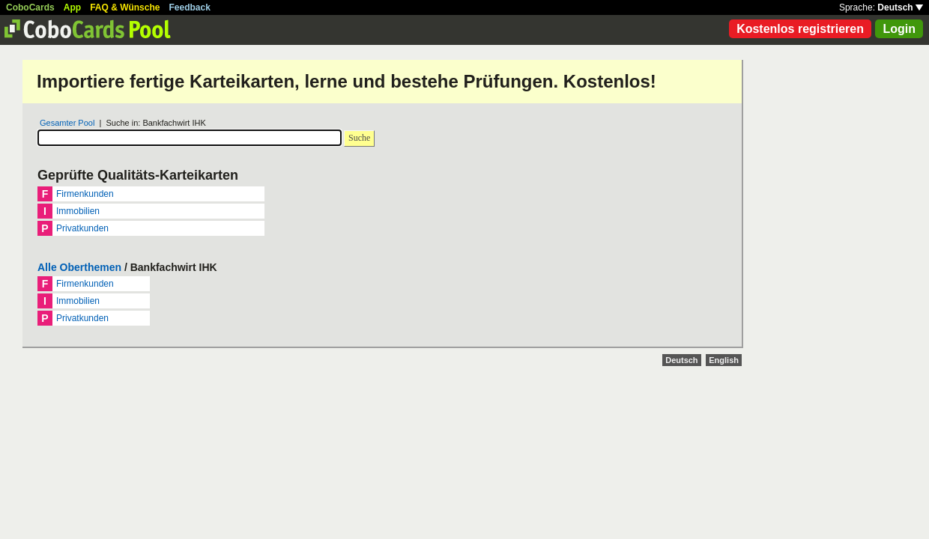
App (72, 7)
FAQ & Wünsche (125, 7)
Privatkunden (82, 228)
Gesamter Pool (67, 122)
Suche (359, 138)
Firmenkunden (85, 194)
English (724, 360)
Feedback (190, 7)
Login (899, 28)
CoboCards (30, 7)
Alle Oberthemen (79, 267)
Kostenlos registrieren (800, 28)
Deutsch (900, 7)
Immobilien (78, 211)
